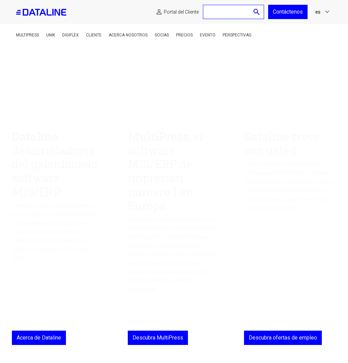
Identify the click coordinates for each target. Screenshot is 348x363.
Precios (184, 35)
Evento (207, 35)
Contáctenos (288, 12)
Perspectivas (237, 35)
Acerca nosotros (128, 35)
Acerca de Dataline (39, 337)
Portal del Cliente (181, 12)
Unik (50, 35)
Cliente (94, 35)
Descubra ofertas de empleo (283, 337)
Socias (162, 35)
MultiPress (27, 35)
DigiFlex (70, 35)
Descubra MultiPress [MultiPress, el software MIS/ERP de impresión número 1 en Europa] (158, 337)
